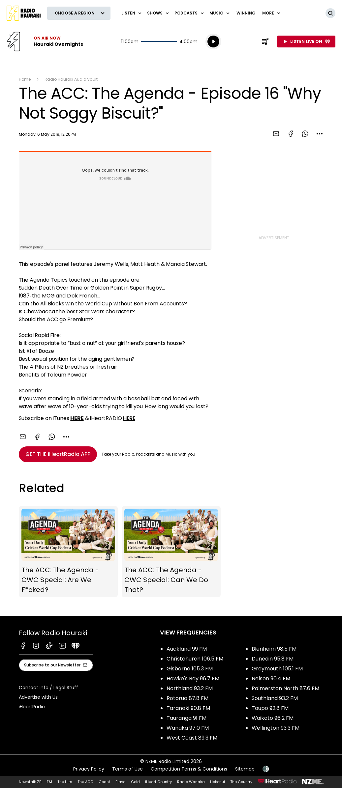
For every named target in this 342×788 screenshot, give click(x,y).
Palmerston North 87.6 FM (285, 688)
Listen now (45, 41)
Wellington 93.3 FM (275, 728)
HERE (129, 418)
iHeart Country (158, 781)
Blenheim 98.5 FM (274, 649)
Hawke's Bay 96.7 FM (193, 678)
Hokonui (217, 781)
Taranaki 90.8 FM (188, 708)
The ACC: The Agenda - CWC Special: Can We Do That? (171, 552)
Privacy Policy (88, 769)
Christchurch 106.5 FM (195, 658)
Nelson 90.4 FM (271, 678)
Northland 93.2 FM (190, 688)
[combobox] (320, 134)
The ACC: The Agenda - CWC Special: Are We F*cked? (68, 552)
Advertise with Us (38, 697)
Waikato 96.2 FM (273, 718)
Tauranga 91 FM (186, 718)
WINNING (246, 13)
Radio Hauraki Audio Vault (71, 79)
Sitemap (245, 769)
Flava (120, 781)
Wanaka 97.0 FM (188, 728)
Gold (135, 781)
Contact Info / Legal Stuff (48, 687)
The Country (241, 781)
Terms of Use (127, 769)
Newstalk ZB (30, 781)
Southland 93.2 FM (275, 698)
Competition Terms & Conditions (189, 769)
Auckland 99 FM (187, 649)
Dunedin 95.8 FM (273, 658)
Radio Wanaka (191, 781)
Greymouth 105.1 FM (277, 668)
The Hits (64, 781)
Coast (104, 781)
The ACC (85, 781)
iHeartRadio (32, 706)
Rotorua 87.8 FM (187, 698)
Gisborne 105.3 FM (190, 668)
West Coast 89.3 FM (192, 738)
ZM (49, 781)
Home (25, 79)
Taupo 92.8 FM (270, 708)
